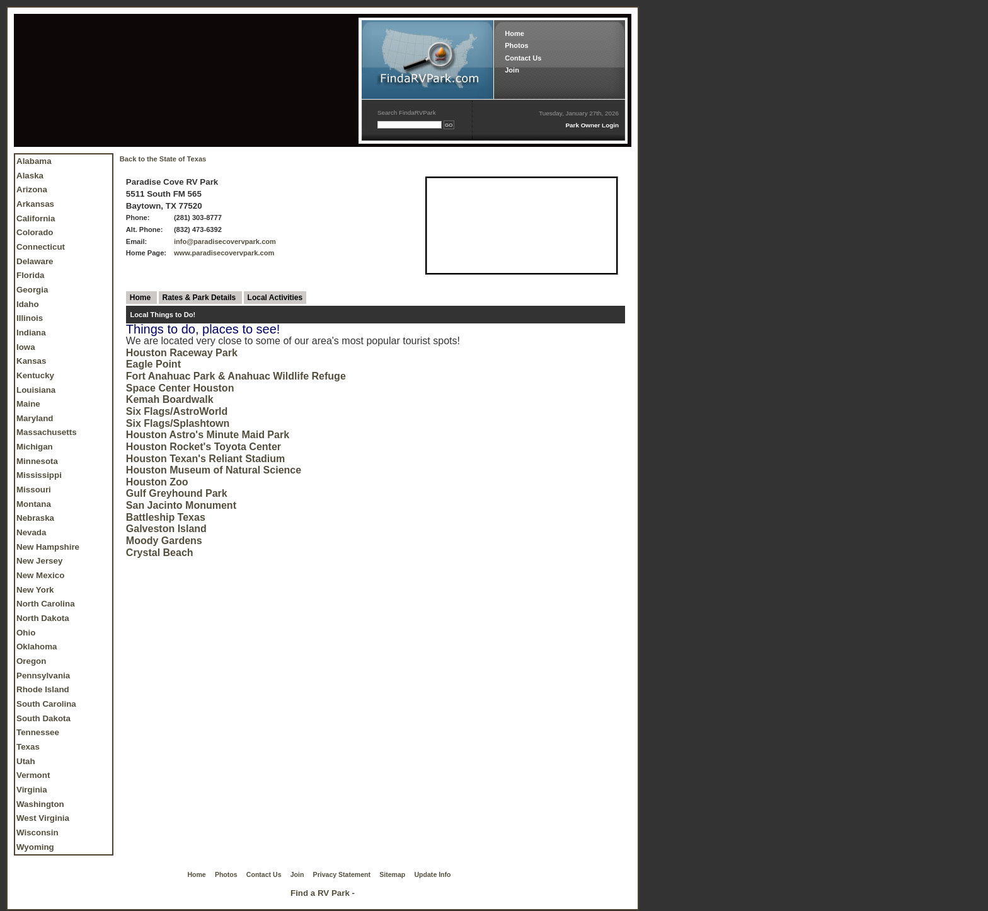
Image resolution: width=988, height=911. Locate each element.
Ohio (25, 632)
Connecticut (40, 247)
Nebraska (35, 518)
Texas (28, 746)
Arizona (31, 189)
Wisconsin (37, 832)
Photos (516, 45)
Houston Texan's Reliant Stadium (205, 458)
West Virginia (42, 818)
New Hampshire (47, 547)
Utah (25, 761)
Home (514, 33)
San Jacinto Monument (181, 505)
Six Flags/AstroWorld (177, 411)
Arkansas (35, 204)
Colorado (35, 232)
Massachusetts (46, 432)
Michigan (34, 446)
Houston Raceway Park (182, 352)
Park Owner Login (592, 125)
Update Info (433, 874)
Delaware (35, 261)
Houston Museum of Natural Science (213, 470)
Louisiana (35, 390)
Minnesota (37, 461)
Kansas (31, 361)
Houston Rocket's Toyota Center (203, 446)
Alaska (29, 175)
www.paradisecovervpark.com (224, 253)
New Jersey (39, 561)
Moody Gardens (164, 540)
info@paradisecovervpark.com (225, 241)
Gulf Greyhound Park (176, 493)
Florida (30, 275)
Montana (33, 504)
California (35, 218)
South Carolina (46, 704)
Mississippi (39, 475)
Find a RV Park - (322, 893)
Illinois (29, 318)
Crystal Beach (159, 552)
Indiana (31, 332)
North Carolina (45, 603)
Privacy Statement (341, 874)
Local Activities (275, 297)
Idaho (27, 304)
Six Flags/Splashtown (177, 423)
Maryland (35, 418)
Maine (28, 404)
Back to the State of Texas (163, 159)
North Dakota (42, 618)
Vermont (33, 775)
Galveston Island (166, 528)
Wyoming (35, 847)
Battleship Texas (165, 517)
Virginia (31, 789)
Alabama (34, 161)
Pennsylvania (43, 675)
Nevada (31, 532)
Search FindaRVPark (406, 112)
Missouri (33, 489)
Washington (40, 804)
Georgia (32, 289)
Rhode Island (42, 689)
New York (35, 590)
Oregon (31, 661)
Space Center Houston (180, 388)
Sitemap (392, 874)
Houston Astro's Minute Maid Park (207, 434)
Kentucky (35, 375)
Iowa (25, 347)
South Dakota (43, 718)
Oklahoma (36, 646)
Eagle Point (153, 364)
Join (512, 70)
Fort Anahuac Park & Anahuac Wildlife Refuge (236, 376)
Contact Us (523, 58)
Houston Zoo (157, 482)
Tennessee (37, 732)
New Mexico (40, 575)
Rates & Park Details (200, 297)
